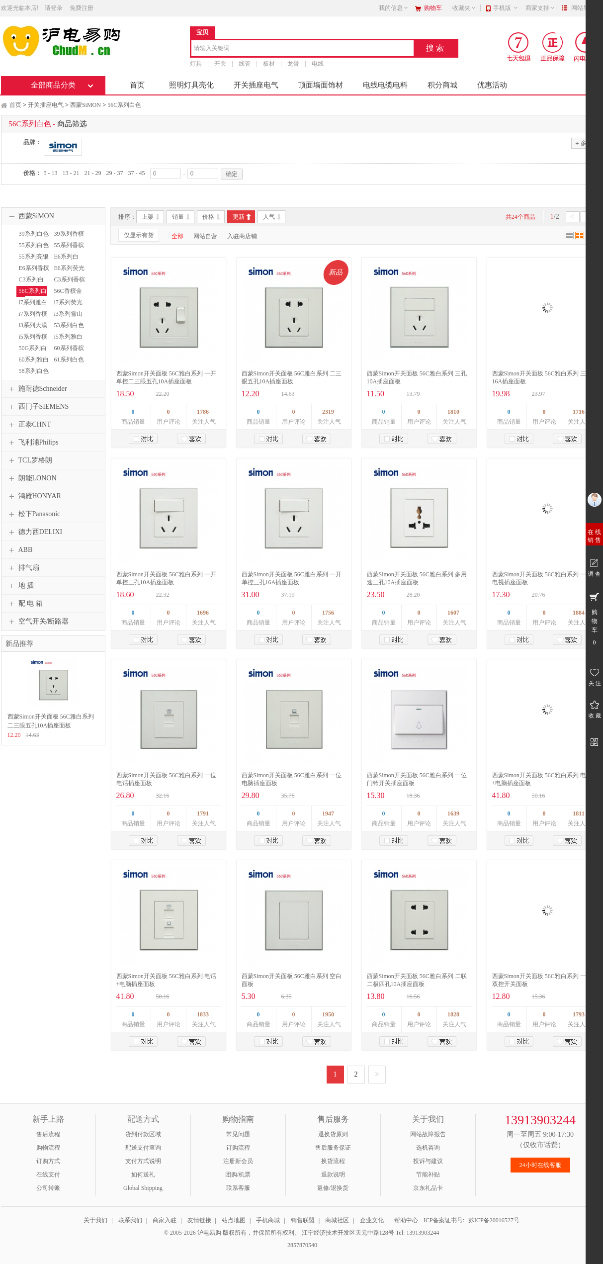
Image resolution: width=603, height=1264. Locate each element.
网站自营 (205, 236)
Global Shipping (143, 1187)
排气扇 (22, 568)
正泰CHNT (28, 425)
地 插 (20, 586)
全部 (177, 236)
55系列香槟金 (68, 250)
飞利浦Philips (32, 443)
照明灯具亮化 (191, 85)
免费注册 (81, 7)
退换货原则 (333, 1134)
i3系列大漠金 (31, 330)
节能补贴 (428, 1174)
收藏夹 (464, 7)
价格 (208, 216)
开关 (220, 63)
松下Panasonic (33, 514)
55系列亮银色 (32, 261)
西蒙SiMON (85, 104)
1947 (328, 813)
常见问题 (238, 1134)
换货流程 (333, 1161)
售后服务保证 (333, 1147)
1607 (453, 612)
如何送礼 (143, 1174)
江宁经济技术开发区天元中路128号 (349, 1232)
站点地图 (234, 1220)
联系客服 (238, 1187)
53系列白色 (69, 325)
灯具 (196, 63)
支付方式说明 (143, 1161)
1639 (453, 813)
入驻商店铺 (242, 236)
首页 (137, 85)
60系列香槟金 (68, 353)
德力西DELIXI (34, 532)
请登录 (54, 7)
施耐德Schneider (36, 389)
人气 (269, 216)
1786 (203, 411)
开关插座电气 (256, 85)
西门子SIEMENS (37, 407)
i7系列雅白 (33, 302)
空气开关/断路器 (37, 622)
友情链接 (199, 1220)
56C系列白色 (124, 104)
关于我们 (95, 1220)
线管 (245, 63)
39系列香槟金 (68, 238)
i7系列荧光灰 (67, 307)
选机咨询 (428, 1147)
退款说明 (333, 1174)
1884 (579, 612)
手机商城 (268, 1220)
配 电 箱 (24, 604)
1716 (579, 411)
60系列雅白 (34, 359)
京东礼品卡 (428, 1187)
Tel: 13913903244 (417, 1232)
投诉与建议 (428, 1161)
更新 (239, 216)
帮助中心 (406, 1220)
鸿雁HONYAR (33, 496)
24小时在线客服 (540, 1165)
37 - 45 (136, 173)
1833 (203, 1014)
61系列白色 (69, 359)
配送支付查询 (143, 1147)
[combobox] (302, 49)
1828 (453, 1014)
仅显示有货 (139, 235)
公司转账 (48, 1187)
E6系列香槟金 (32, 272)
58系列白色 (34, 370)
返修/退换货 (332, 1187)
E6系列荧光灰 (68, 272)
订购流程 (238, 1147)
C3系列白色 (30, 284)
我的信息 (394, 7)
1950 (328, 1014)
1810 (453, 411)
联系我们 (130, 1220)
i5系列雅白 (68, 336)
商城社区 (337, 1220)
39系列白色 (34, 233)
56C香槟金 (68, 290)
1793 (579, 1014)
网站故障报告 (428, 1134)
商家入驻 (164, 1220)
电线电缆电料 (385, 85)
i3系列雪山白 (67, 318)
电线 (318, 63)
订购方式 (48, 1161)
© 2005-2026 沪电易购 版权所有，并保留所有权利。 (232, 1232)
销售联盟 (303, 1220)
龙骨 (293, 63)
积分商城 (442, 85)
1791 (203, 813)
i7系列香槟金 (31, 318)
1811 (578, 813)
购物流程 (48, 1147)
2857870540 (301, 1245)
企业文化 (372, 1220)
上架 (148, 216)
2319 (328, 411)
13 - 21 (71, 173)
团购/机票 (238, 1174)
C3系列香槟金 (68, 284)
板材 (269, 63)
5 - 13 (51, 173)
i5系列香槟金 (31, 341)
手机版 (505, 7)
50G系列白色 (31, 353)
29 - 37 (114, 173)
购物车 (433, 7)
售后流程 (48, 1134)
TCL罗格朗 (29, 460)
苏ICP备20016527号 (493, 1220)
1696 (203, 612)
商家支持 (540, 7)
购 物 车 (594, 618)
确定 (232, 174)
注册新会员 (238, 1161)
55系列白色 (34, 245)
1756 (328, 612)
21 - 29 (93, 173)
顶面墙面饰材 (320, 85)
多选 (583, 143)
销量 (178, 216)
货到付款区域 (143, 1134)
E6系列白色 (65, 261)
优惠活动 (492, 85)
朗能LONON (31, 478)
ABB (19, 550)
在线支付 (48, 1174)
